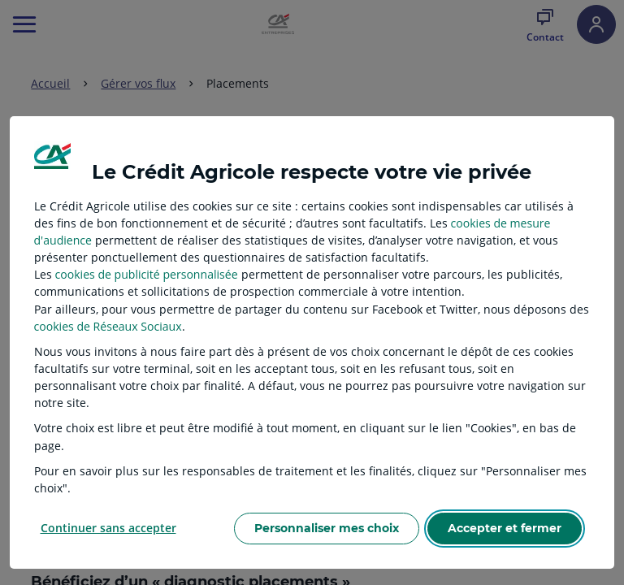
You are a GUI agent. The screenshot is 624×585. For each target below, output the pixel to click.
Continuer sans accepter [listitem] (108, 527)
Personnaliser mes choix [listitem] (326, 528)
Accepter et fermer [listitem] (504, 528)
